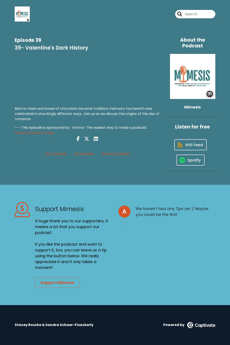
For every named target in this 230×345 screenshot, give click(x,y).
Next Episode (56, 153)
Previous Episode (115, 153)
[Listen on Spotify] (190, 160)
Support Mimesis (57, 282)
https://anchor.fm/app (34, 132)
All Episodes (84, 153)
